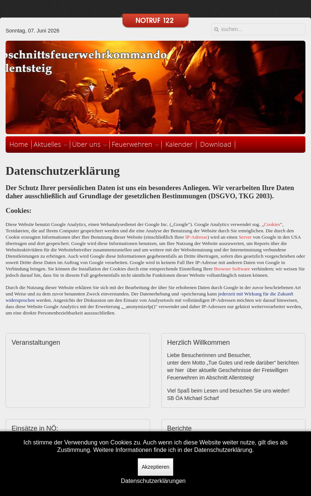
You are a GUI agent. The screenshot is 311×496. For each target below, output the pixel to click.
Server (245, 237)
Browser (222, 269)
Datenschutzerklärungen (153, 481)
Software (241, 269)
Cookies (272, 224)
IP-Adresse (196, 237)
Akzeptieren (156, 467)
